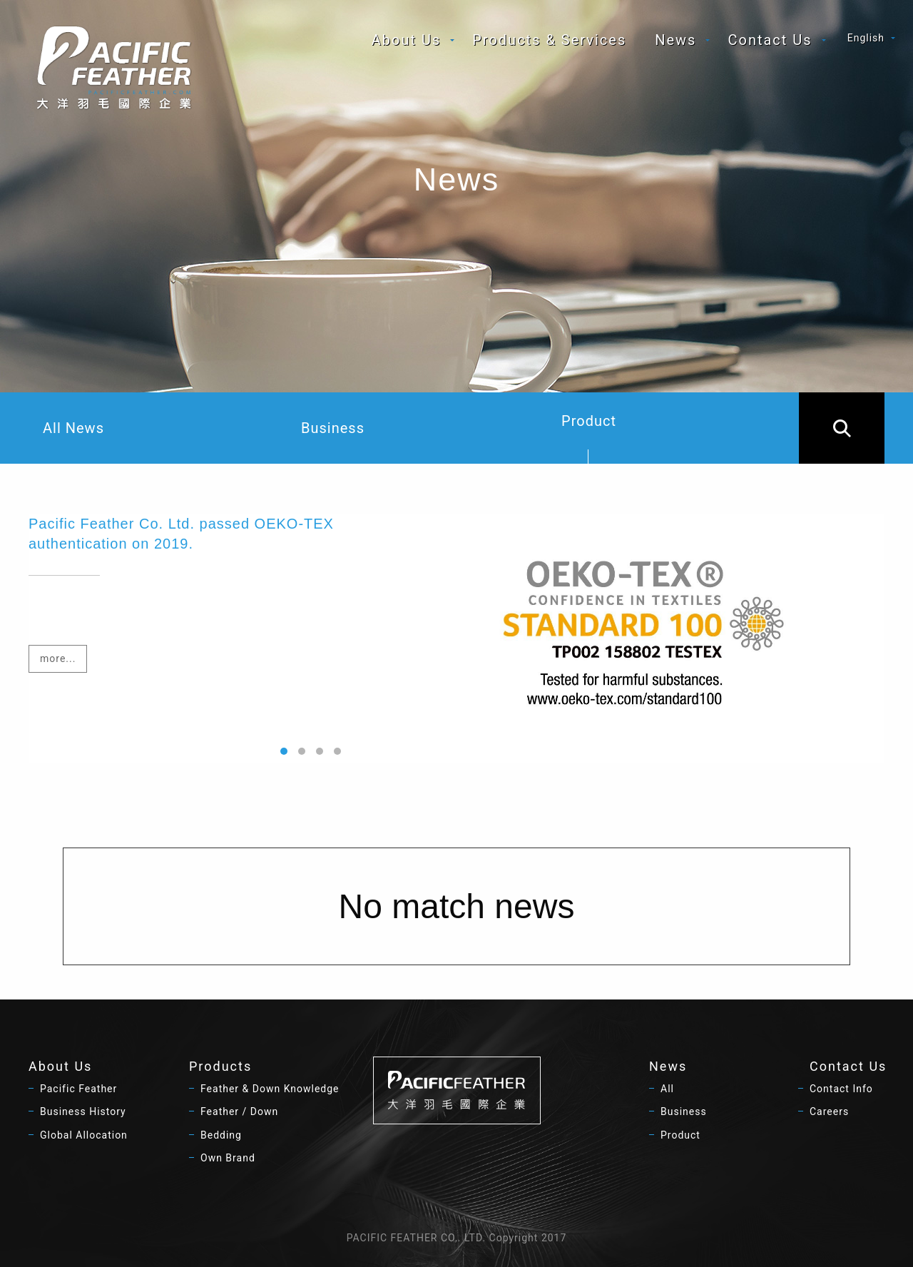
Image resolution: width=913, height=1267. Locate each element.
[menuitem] (408, 40)
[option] (456, 638)
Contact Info (841, 1088)
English (865, 38)
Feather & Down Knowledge (270, 1088)
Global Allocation (84, 1135)
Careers (829, 1111)
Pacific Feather (78, 1088)
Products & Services (549, 40)
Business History (83, 1111)
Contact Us (770, 40)
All (667, 1088)
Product (588, 438)
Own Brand (227, 1158)
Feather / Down (239, 1111)
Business (332, 428)
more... (58, 658)
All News (73, 428)
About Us (407, 40)
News (675, 40)
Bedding (221, 1135)
